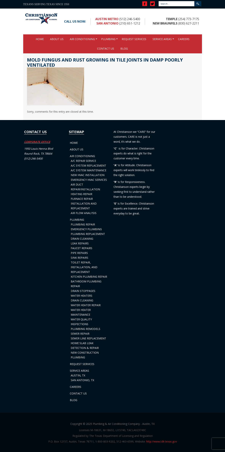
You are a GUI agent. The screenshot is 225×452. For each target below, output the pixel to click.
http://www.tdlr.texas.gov (161, 441)
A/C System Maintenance (88, 170)
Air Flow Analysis (83, 213)
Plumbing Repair (83, 224)
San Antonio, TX (82, 380)
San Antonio (107, 23)
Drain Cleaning (82, 238)
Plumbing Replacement (88, 234)
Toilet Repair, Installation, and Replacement (84, 267)
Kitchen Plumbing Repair (89, 276)
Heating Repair (81, 194)
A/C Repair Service (83, 161)
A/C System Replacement (88, 165)
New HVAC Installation (87, 175)
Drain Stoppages (83, 291)
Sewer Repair (80, 333)
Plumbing (108, 39)
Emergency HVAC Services (89, 180)
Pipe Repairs (79, 253)
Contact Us (105, 48)
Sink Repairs (79, 257)
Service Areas (162, 39)
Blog (124, 48)
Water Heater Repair (86, 305)
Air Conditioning (82, 39)
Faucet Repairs (81, 248)
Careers (183, 39)
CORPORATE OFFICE (37, 142)
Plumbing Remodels (85, 329)
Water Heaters (81, 295)
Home (40, 39)
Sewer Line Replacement (88, 338)
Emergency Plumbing (86, 229)
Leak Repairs (80, 243)
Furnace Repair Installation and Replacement (84, 203)
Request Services (134, 39)
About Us (57, 39)
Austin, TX (78, 375)
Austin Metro (106, 19)
